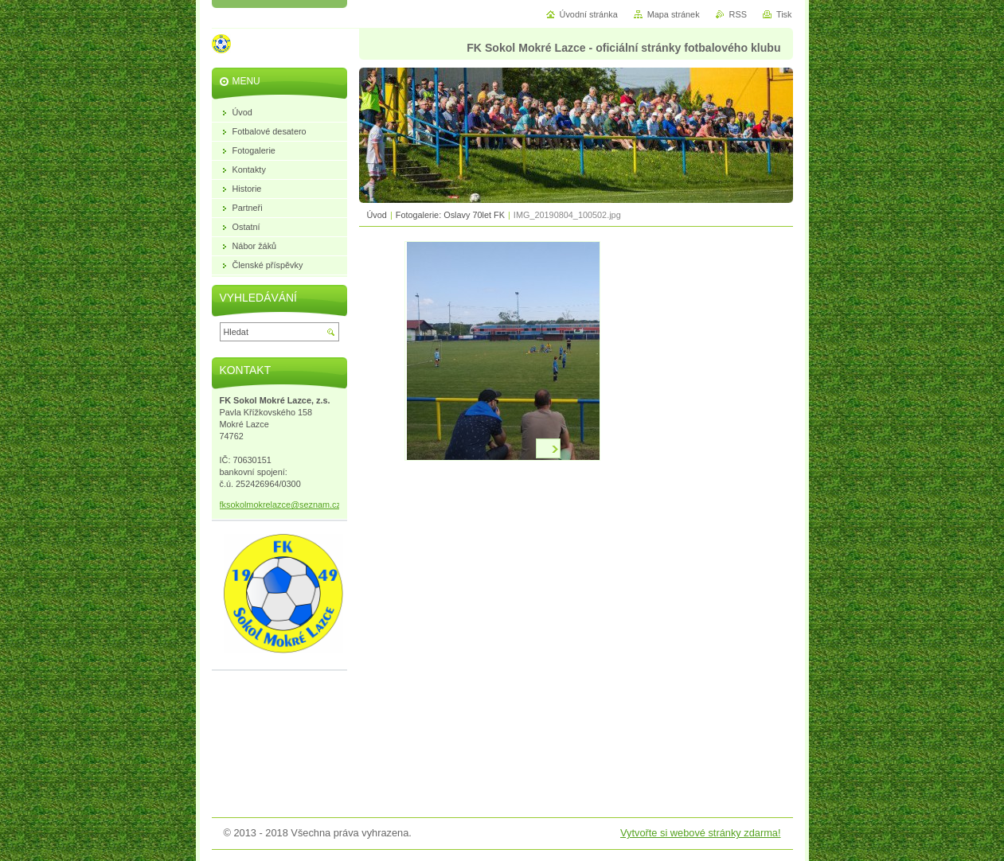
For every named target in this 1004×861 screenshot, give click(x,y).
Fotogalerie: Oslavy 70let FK (450, 215)
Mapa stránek (673, 14)
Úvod (377, 215)
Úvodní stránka (589, 14)
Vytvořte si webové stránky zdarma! (700, 833)
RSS (738, 14)
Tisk (784, 14)
